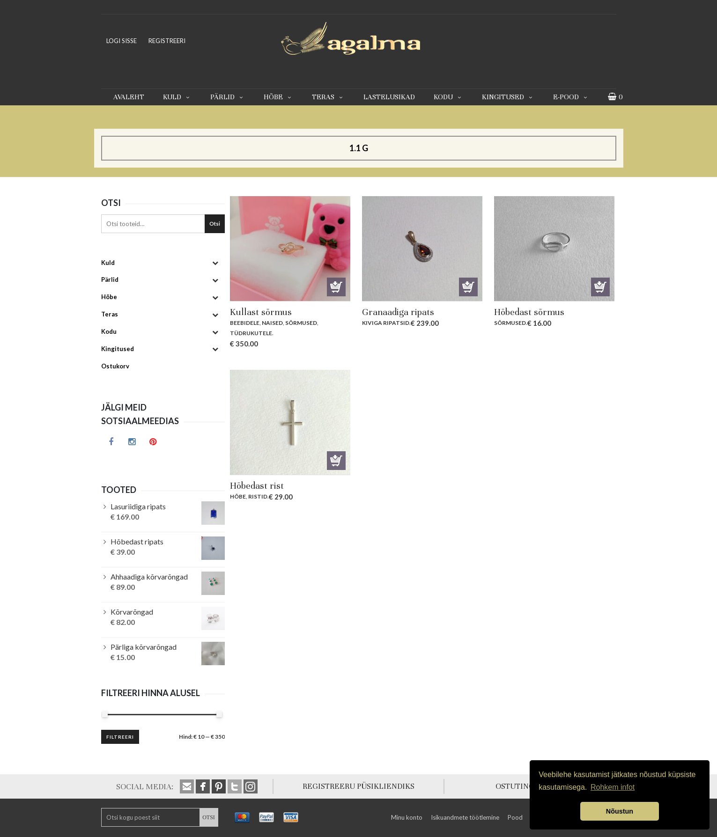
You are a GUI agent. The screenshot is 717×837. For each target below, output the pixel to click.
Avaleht (128, 97)
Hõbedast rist (257, 486)
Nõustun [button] (619, 811)
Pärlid (227, 97)
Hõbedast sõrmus (529, 312)
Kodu (448, 97)
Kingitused (508, 97)
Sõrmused (301, 322)
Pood (515, 817)
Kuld (177, 97)
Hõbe (278, 97)
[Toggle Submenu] (215, 263)
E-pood (571, 97)
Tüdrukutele (251, 333)
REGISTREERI (166, 40)
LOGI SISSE (121, 40)
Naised (272, 322)
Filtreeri (120, 737)
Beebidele (244, 322)
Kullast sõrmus (261, 312)
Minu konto (406, 817)
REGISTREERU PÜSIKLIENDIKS (358, 786)
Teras (328, 97)
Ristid (257, 496)
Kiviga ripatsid (385, 322)
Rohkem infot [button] (613, 787)
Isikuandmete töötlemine (465, 817)
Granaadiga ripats (398, 312)
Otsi (214, 223)
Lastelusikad (389, 97)
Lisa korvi (336, 287)
